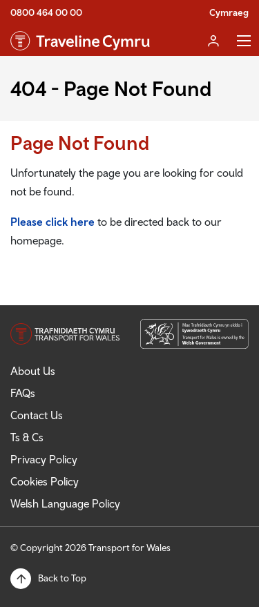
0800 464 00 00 (46, 12)
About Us (32, 371)
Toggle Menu (244, 40)
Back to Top (62, 578)
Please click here (52, 221)
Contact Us (36, 415)
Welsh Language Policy (65, 503)
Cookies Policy (44, 481)
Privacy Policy (43, 459)
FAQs (22, 393)
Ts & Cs (27, 437)
